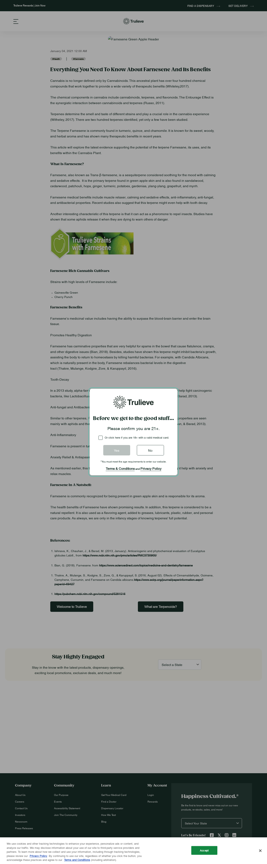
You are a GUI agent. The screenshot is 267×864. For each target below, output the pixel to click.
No (150, 450)
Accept (204, 850)
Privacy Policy (150, 468)
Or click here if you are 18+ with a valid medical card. (137, 437)
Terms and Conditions (77, 859)
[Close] (260, 850)
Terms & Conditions (120, 468)
